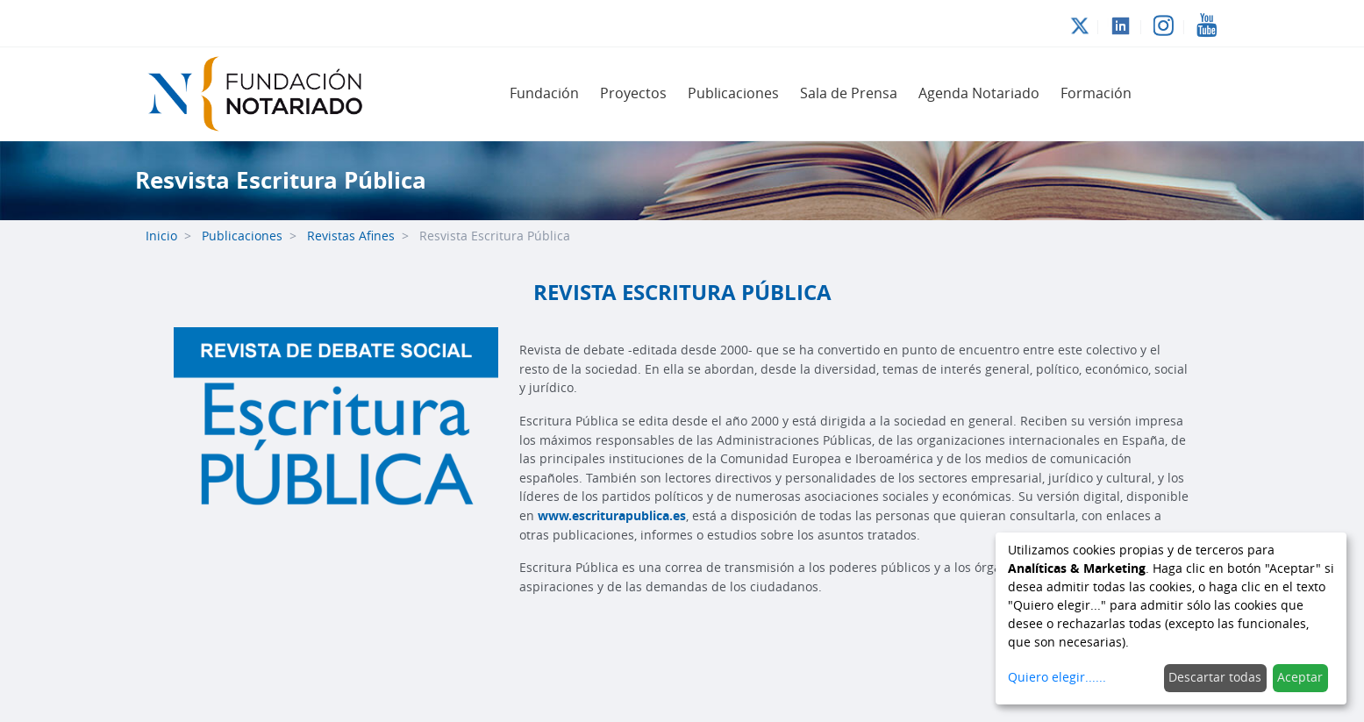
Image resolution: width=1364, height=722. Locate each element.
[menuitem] (544, 94)
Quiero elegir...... (1057, 677)
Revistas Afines (351, 236)
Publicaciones (242, 236)
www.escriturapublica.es (612, 516)
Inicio (161, 236)
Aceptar (1300, 677)
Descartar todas (1214, 677)
